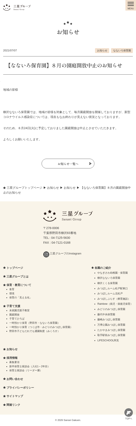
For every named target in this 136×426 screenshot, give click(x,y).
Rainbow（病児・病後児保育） (115, 303)
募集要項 (14, 362)
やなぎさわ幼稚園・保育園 (112, 272)
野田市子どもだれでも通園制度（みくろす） (34, 331)
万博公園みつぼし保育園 (111, 324)
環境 (11, 293)
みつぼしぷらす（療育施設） (113, 298)
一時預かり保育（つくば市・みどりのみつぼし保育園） (41, 327)
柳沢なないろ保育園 (108, 277)
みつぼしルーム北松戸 (110, 293)
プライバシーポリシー (20, 387)
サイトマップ (15, 396)
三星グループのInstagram (62, 253)
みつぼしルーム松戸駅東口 (112, 288)
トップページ (15, 267)
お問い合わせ (15, 379)
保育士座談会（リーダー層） (25, 370)
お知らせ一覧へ (68, 163)
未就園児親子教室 (19, 310)
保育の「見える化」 (20, 297)
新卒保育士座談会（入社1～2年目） (29, 366)
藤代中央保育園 (106, 314)
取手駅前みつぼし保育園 (111, 335)
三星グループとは (18, 276)
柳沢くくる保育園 (107, 283)
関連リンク (13, 404)
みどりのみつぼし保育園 (111, 309)
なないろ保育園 (122, 50)
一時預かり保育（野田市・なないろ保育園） (34, 322)
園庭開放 (14, 314)
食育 (11, 289)
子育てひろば (16, 318)
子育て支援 (13, 306)
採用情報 (12, 357)
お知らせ (102, 50)
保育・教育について (19, 285)
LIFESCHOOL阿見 (108, 340)
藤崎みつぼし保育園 (108, 319)
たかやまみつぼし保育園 (111, 330)
